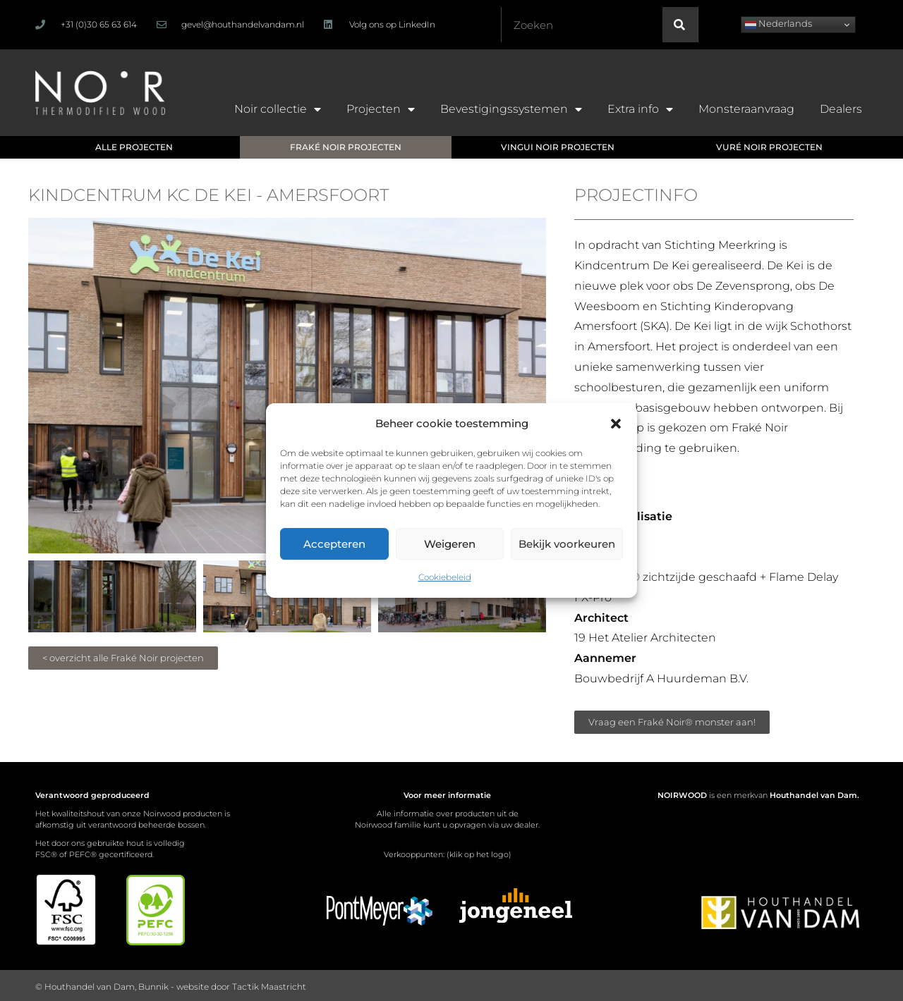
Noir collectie (277, 109)
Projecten (380, 109)
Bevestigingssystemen (511, 109)
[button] (616, 424)
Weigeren (449, 544)
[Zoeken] (680, 24)
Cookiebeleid (444, 577)
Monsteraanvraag (746, 109)
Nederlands (778, 24)
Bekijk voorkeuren (567, 544)
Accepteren (334, 544)
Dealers (841, 109)
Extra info (640, 109)
